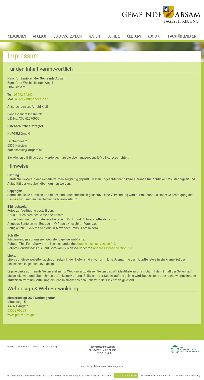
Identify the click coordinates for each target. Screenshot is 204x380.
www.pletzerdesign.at (22, 315)
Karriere (113, 36)
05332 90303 (16, 310)
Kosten (93, 36)
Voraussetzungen (67, 36)
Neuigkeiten (17, 36)
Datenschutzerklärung (45, 346)
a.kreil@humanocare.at (31, 99)
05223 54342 (23, 95)
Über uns (134, 36)
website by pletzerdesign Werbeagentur (102, 366)
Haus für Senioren (182, 36)
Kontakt (154, 36)
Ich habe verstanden (126, 375)
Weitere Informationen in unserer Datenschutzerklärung (170, 375)
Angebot (39, 36)
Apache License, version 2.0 (95, 244)
